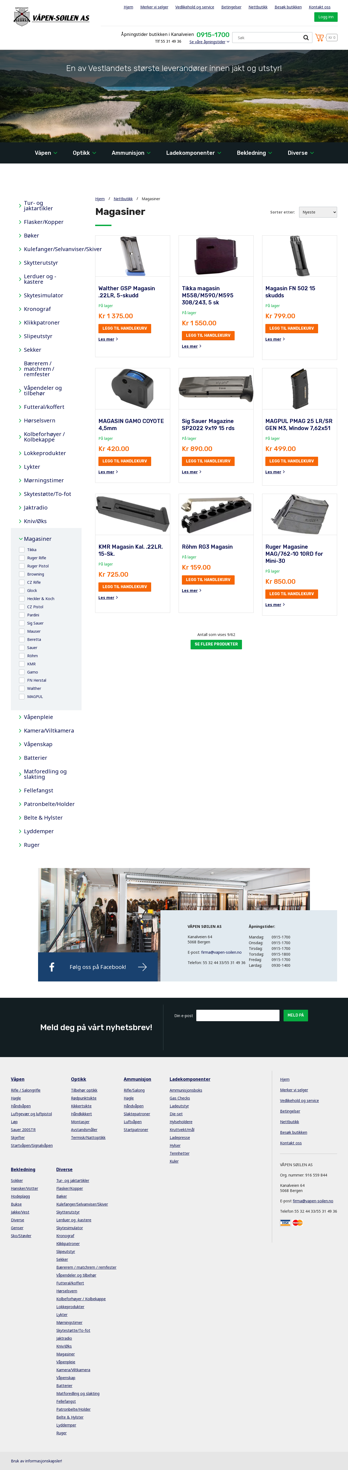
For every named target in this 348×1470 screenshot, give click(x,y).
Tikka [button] (31, 549)
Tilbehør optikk (84, 1090)
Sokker (17, 1180)
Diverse (298, 153)
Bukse (16, 1204)
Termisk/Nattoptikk (88, 1137)
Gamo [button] (32, 672)
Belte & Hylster (43, 817)
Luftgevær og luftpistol (31, 1113)
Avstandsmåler (84, 1129)
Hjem (128, 7)
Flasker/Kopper (44, 222)
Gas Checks (180, 1098)
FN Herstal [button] (36, 680)
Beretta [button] (34, 639)
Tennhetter (179, 1153)
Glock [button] (32, 590)
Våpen (43, 153)
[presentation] (237, 1034)
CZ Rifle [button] (34, 582)
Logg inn (326, 16)
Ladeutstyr (179, 1105)
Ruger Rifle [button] (36, 557)
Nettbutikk (258, 7)
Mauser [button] (34, 631)
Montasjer (80, 1121)
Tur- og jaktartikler (38, 205)
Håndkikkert (81, 1113)
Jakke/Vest (20, 1212)
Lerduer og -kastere (40, 279)
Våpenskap (38, 744)
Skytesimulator (43, 295)
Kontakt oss (320, 7)
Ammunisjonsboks (186, 1090)
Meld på (296, 1015)
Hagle (16, 1098)
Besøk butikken (288, 7)
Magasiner (38, 539)
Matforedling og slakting (45, 774)
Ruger (32, 845)
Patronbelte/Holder (48, 804)
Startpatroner (136, 1129)
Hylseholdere (181, 1121)
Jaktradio (36, 507)
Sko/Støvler (21, 1235)
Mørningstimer (44, 480)
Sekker (32, 350)
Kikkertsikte (81, 1105)
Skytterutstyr (41, 262)
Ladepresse (180, 1137)
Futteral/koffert (44, 407)
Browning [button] (35, 574)
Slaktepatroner (137, 1113)
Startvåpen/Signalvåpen (32, 1145)
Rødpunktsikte (84, 1098)
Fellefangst (38, 790)
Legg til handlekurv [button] (124, 328)
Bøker (31, 235)
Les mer (106, 339)
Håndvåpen (21, 1105)
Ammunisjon (128, 153)
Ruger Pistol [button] (38, 566)
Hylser (175, 1145)
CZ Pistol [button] (35, 606)
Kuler (174, 1161)
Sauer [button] (32, 647)
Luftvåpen (133, 1121)
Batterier (35, 758)
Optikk (81, 153)
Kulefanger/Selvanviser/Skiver (48, 249)
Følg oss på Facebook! (98, 967)
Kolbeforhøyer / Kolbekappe (44, 436)
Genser (17, 1227)
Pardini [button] (33, 614)
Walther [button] (34, 688)
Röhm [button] (32, 655)
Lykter (32, 467)
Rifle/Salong (134, 1090)
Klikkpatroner (42, 322)
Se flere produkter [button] (216, 644)
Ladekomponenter (190, 153)
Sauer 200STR (23, 1129)
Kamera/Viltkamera (48, 730)
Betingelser (231, 7)
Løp (14, 1121)
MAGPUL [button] (35, 696)
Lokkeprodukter (45, 453)
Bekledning (251, 153)
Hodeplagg (20, 1196)
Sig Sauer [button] (35, 623)
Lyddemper (39, 831)
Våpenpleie (38, 717)
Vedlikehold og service (194, 7)
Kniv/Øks (35, 521)
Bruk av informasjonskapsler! (36, 1460)
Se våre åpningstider (207, 41)
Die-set (176, 1113)
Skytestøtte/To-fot (47, 494)
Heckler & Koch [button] (40, 598)
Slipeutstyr (38, 336)
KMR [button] (31, 663)
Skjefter (18, 1137)
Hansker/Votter (24, 1188)
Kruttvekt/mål (182, 1129)
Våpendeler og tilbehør (43, 390)
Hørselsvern (39, 420)
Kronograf (37, 309)
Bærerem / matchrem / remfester (39, 369)
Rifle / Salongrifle (26, 1090)
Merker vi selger (154, 7)
